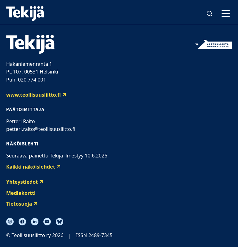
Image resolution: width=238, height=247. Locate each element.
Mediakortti (21, 193)
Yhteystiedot (22, 181)
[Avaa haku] (209, 13)
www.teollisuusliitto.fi (33, 94)
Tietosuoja (19, 203)
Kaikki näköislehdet (30, 166)
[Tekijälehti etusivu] (25, 13)
